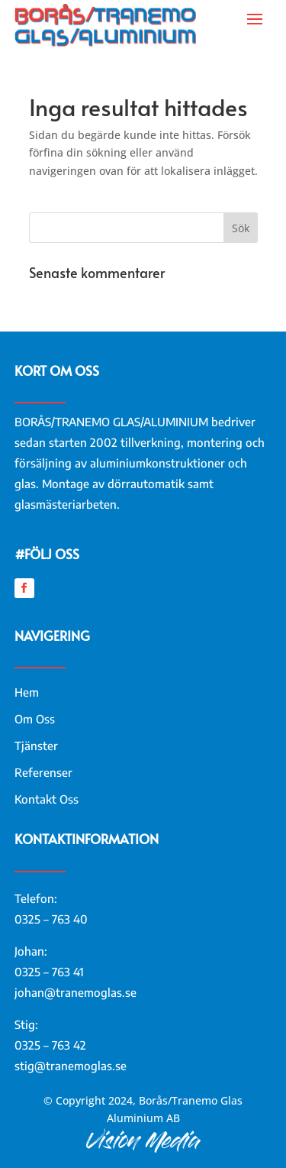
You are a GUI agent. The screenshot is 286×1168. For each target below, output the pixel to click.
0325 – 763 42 (50, 1045)
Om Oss (34, 719)
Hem (26, 692)
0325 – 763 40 (51, 919)
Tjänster (36, 745)
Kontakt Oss (46, 799)
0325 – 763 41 (49, 972)
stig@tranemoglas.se (70, 1066)
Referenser (43, 772)
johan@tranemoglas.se (75, 992)
